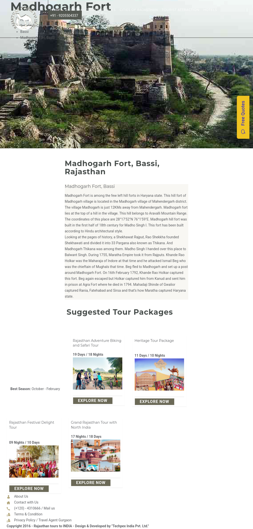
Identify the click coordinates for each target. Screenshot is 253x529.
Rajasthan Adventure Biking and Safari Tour (97, 343)
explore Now (92, 400)
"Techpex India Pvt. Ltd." (130, 526)
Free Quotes (243, 117)
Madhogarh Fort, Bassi (90, 186)
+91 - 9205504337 (64, 16)
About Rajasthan (67, 28)
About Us (21, 496)
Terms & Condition (28, 514)
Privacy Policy (24, 520)
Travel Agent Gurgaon (55, 520)
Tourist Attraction (180, 10)
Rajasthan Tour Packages (90, 10)
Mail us (49, 508)
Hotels (210, 10)
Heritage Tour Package (154, 340)
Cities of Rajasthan (139, 10)
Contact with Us (26, 502)
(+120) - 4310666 (27, 508)
